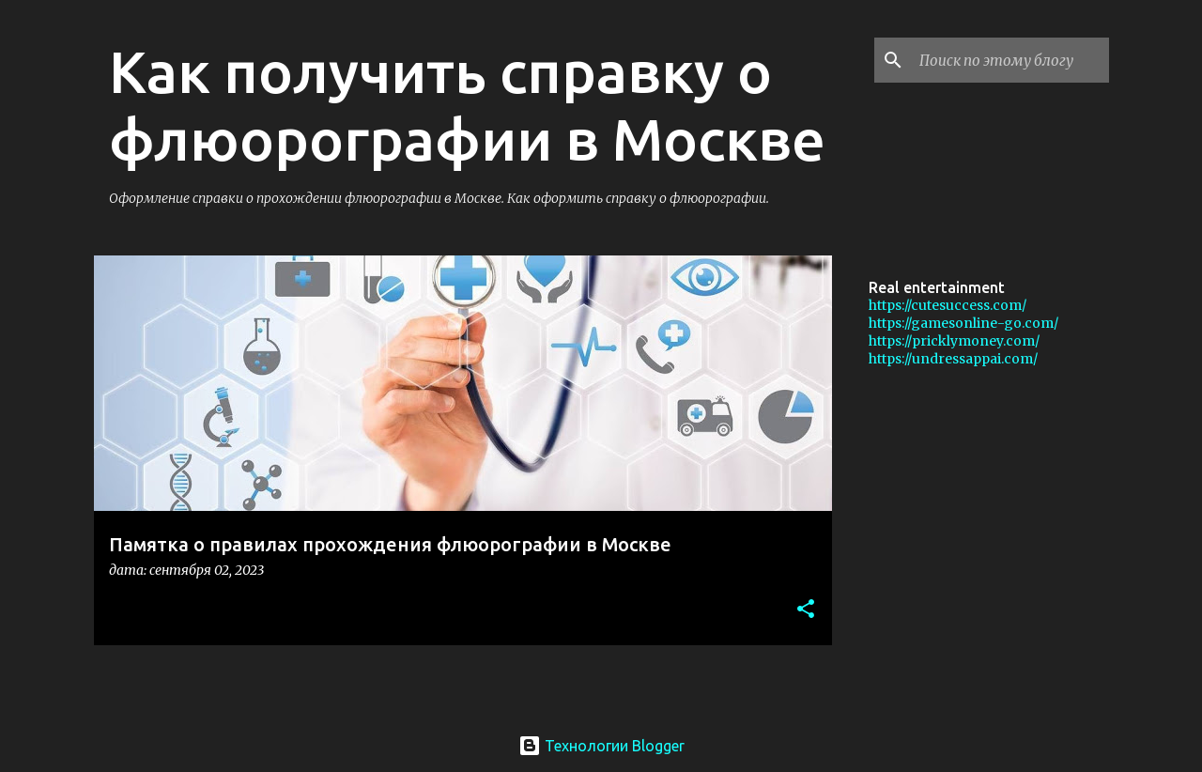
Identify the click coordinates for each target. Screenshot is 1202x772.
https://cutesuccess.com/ (947, 305)
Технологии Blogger (601, 745)
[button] (805, 610)
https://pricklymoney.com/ (954, 340)
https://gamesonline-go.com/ (963, 323)
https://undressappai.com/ (953, 358)
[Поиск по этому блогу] (1010, 60)
